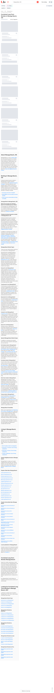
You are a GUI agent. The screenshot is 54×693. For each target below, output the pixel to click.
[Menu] (50, 2)
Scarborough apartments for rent (7, 477)
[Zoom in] (52, 688)
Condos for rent (4, 313)
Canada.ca (7, 552)
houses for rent (12, 269)
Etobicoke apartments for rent (6, 476)
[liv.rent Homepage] (3, 2)
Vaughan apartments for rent (6, 481)
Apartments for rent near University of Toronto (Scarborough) (7, 522)
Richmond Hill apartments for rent (7, 483)
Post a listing (44, 2)
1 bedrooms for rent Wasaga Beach (7, 614)
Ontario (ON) (14, 157)
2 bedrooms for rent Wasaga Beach (7, 616)
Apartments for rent (5, 259)
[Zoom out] (52, 689)
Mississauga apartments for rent (6, 479)
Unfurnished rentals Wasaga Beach (7, 627)
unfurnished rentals (14, 241)
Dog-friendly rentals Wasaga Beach (7, 631)
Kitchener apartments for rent (6, 497)
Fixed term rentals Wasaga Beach (7, 644)
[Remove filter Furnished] (10, 8)
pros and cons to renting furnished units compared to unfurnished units (9, 372)
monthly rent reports (10, 211)
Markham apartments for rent (6, 490)
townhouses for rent (10, 291)
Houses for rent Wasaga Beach (6, 605)
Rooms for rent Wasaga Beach (6, 607)
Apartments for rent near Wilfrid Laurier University (6, 541)
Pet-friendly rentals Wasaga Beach (7, 629)
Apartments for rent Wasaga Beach (7, 600)
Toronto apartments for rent (6, 472)
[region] (36, 351)
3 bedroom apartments (10, 236)
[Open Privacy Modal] (8, 2)
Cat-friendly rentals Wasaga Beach (7, 633)
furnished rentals (4, 241)
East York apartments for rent (6, 492)
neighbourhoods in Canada (6, 229)
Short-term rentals (4, 384)
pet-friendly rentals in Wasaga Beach (8, 349)
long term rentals (5, 242)
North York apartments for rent (6, 474)
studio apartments (4, 237)
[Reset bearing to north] (52, 691)
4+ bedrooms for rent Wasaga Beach (7, 620)
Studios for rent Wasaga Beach (6, 613)
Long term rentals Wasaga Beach (7, 637)
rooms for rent (13, 399)
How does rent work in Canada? (8, 192)
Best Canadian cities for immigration (9, 445)
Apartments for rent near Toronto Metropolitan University (7, 525)
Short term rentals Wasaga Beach (7, 639)
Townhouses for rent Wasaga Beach (7, 603)
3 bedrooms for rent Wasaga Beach (7, 618)
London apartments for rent (6, 499)
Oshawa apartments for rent (6, 486)
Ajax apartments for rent (5, 488)
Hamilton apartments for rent (6, 495)
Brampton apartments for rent (6, 485)
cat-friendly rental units (11, 351)
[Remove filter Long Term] (5, 8)
